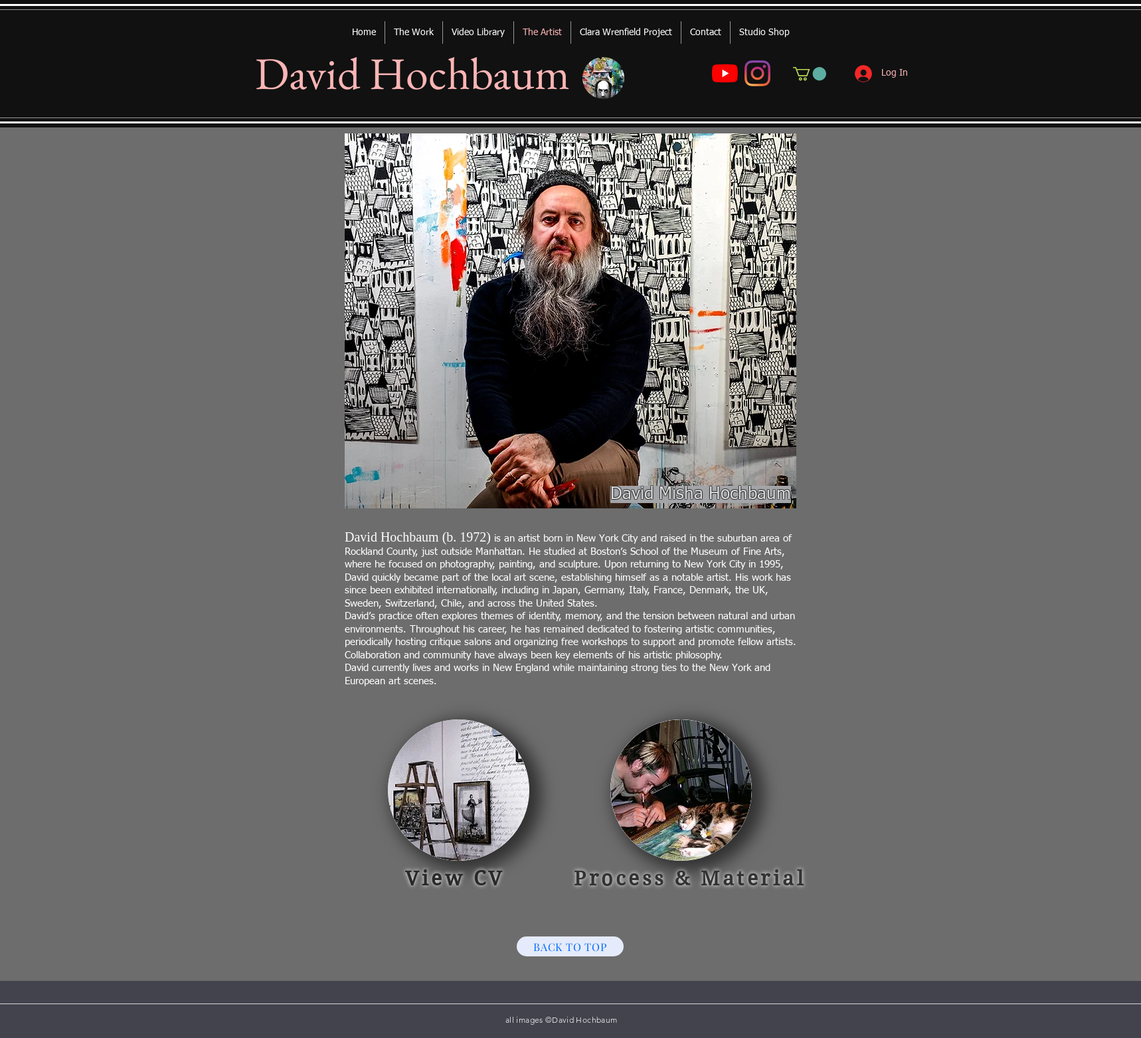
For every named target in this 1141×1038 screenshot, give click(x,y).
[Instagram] (757, 73)
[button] (809, 73)
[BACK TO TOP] (570, 946)
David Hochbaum (412, 73)
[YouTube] (725, 73)
